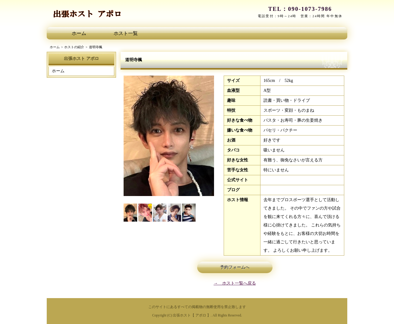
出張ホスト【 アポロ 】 (192, 315)
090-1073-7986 (310, 9)
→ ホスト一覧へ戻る (235, 283)
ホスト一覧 (126, 33)
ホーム (79, 33)
